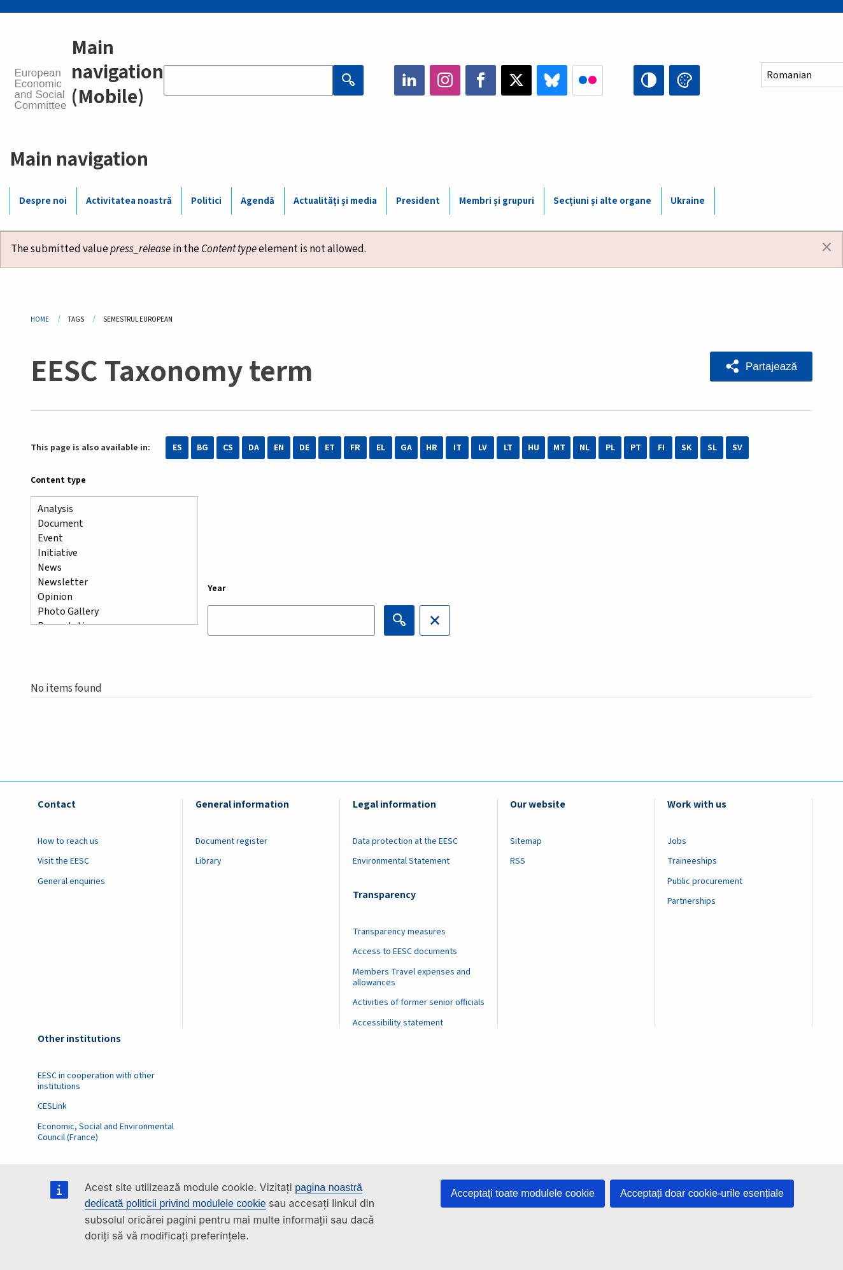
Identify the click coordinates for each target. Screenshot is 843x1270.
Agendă (257, 201)
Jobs (676, 841)
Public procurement (704, 881)
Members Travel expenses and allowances (412, 977)
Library (208, 861)
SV (737, 447)
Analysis (109, 509)
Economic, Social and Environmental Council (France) (106, 1132)
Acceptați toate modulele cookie (523, 1193)
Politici (206, 201)
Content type (58, 480)
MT (559, 447)
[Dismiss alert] (826, 248)
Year (217, 588)
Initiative (109, 553)
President (418, 201)
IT (457, 447)
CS (228, 447)
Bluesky (552, 80)
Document (109, 524)
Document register (231, 841)
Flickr (587, 80)
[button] (761, 367)
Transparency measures (399, 931)
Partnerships (691, 901)
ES (177, 447)
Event (109, 538)
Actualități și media (335, 201)
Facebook (480, 80)
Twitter (516, 80)
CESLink (52, 1106)
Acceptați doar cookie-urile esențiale (702, 1193)
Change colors (684, 80)
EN (279, 447)
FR (355, 447)
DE (304, 447)
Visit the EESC (63, 861)
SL (712, 447)
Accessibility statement (398, 1023)
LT (508, 447)
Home (40, 319)
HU (533, 447)
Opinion (109, 597)
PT (635, 447)
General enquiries (71, 881)
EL (380, 447)
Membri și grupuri (496, 201)
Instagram (445, 80)
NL (584, 447)
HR (431, 447)
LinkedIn (409, 80)
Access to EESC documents (405, 951)
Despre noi (43, 201)
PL (610, 447)
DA (253, 447)
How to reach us (68, 841)
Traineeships (692, 861)
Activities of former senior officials (419, 1002)
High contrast (649, 80)
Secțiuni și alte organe (602, 201)
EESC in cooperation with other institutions (96, 1081)
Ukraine (687, 201)
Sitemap (526, 841)
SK (686, 447)
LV (482, 447)
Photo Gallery (109, 611)
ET (330, 447)
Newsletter (109, 582)
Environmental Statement (401, 861)
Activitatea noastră (129, 201)
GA (406, 447)
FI (661, 447)
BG (202, 447)
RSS (517, 861)
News (109, 567)
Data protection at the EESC (405, 841)
